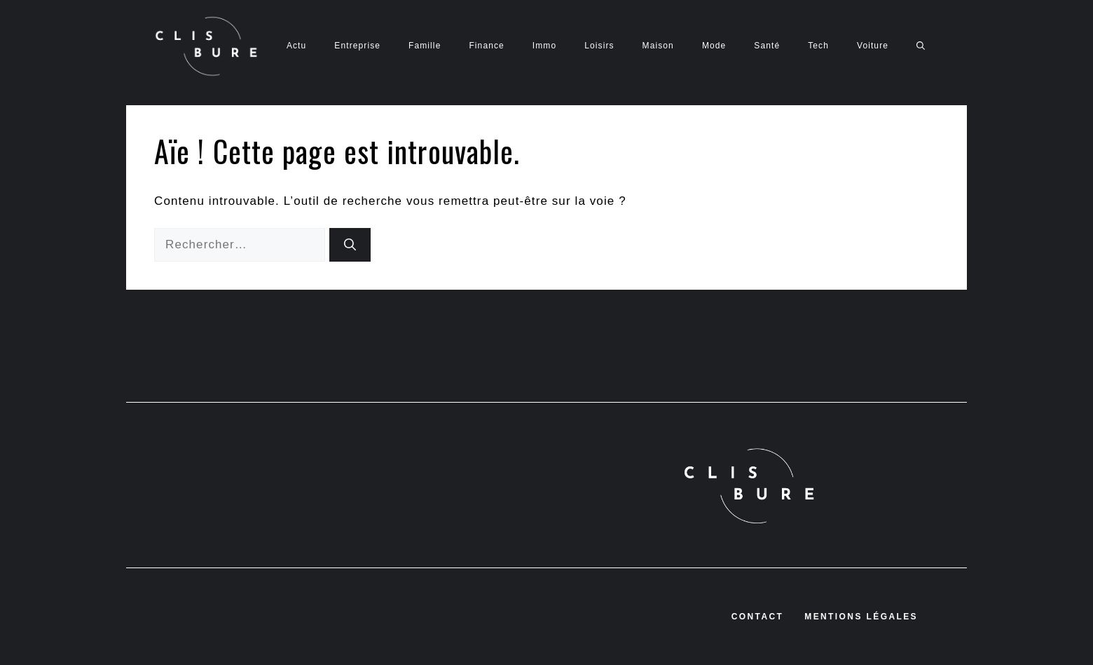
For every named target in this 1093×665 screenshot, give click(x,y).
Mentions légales (861, 617)
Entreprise (357, 46)
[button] (920, 46)
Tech (818, 46)
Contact (757, 617)
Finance (486, 46)
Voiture (872, 46)
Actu (296, 46)
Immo (544, 46)
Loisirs (599, 46)
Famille (424, 46)
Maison (658, 46)
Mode (714, 46)
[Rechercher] (350, 245)
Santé (767, 46)
